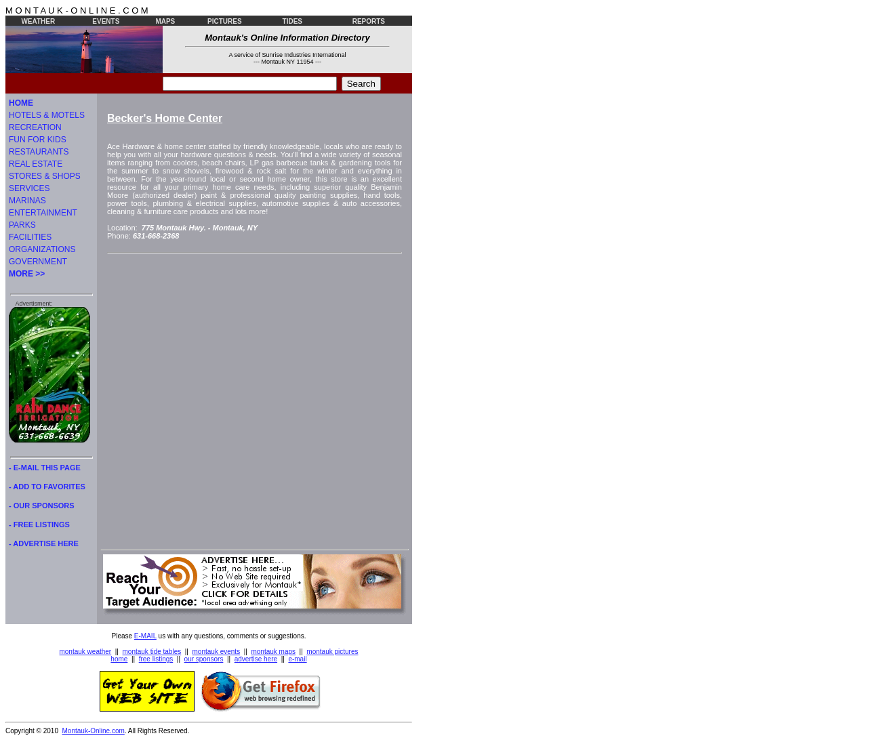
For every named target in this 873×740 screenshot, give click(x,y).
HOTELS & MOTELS (47, 115)
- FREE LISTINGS (39, 524)
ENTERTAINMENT (43, 213)
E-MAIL (145, 636)
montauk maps (273, 651)
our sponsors (204, 659)
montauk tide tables (152, 651)
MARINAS (27, 200)
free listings (156, 659)
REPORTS (368, 21)
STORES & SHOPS (45, 176)
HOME (21, 103)
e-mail (297, 659)
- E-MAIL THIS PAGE (45, 468)
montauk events (216, 651)
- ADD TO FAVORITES (47, 486)
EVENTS (105, 21)
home (118, 659)
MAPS (165, 21)
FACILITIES (30, 237)
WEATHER (38, 21)
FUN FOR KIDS (37, 139)
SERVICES (29, 188)
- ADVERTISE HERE (44, 543)
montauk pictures (332, 651)
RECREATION (35, 127)
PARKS (22, 225)
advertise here (256, 659)
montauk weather (85, 651)
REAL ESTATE (35, 164)
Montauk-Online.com (93, 731)
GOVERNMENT (38, 261)
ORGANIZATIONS (42, 249)
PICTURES (224, 21)
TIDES (292, 21)
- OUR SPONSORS (42, 505)
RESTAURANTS (38, 152)
